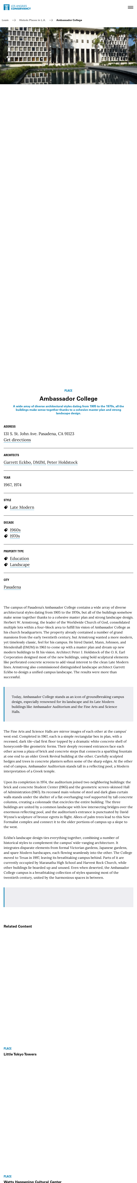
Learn (5, 20)
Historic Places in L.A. (32, 20)
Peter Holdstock (62, 462)
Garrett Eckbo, (18, 462)
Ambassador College (69, 20)
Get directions (17, 439)
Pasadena (12, 587)
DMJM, (39, 462)
